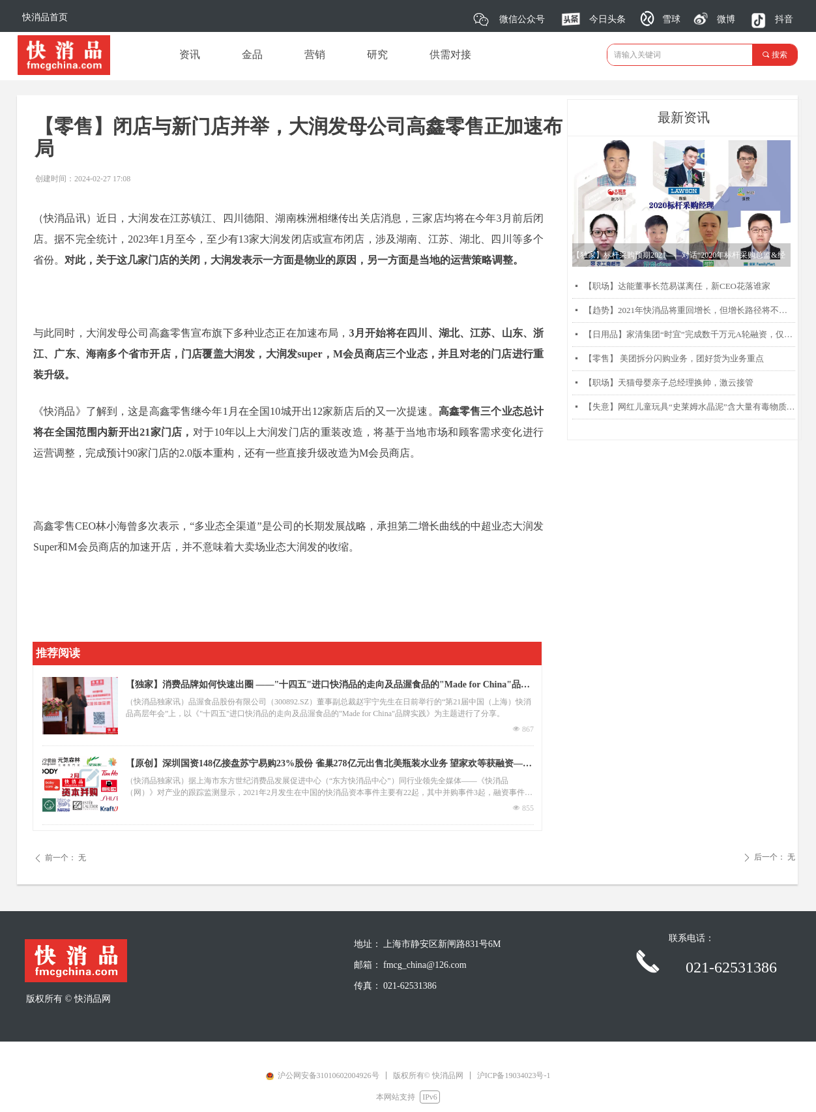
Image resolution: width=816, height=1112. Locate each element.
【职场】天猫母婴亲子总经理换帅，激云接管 (668, 382)
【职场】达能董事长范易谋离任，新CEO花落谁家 (677, 286)
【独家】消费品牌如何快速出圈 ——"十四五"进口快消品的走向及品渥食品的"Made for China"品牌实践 (328, 686)
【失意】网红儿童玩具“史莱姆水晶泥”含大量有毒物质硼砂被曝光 (689, 407)
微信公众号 (522, 19)
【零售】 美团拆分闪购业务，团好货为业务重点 (674, 358)
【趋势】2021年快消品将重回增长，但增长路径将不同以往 (689, 310)
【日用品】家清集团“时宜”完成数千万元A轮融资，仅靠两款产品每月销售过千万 (689, 334)
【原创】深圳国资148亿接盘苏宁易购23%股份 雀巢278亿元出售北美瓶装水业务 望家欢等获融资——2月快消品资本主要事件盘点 (329, 765)
